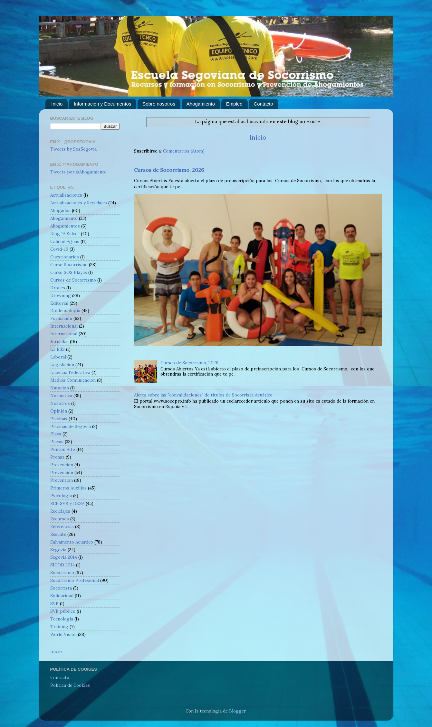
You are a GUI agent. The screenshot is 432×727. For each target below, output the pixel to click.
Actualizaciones (66, 195)
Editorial (59, 303)
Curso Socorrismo (69, 264)
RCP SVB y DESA (67, 503)
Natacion (59, 388)
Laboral (58, 357)
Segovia (58, 550)
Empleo (234, 104)
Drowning (60, 295)
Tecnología (61, 619)
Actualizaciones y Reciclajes (78, 203)
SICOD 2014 (62, 565)
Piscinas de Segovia (70, 426)
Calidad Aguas (64, 241)
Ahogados (60, 210)
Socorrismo (62, 572)
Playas (56, 441)
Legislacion (62, 365)
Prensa (57, 457)
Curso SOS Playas (68, 272)
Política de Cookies (70, 685)
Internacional (64, 326)
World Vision (63, 634)
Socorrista (61, 588)
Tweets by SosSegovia (73, 149)
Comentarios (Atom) (184, 151)
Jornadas (59, 341)
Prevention (61, 480)
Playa (55, 434)
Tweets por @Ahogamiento (78, 172)
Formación (61, 318)
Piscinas (58, 419)
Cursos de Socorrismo (73, 280)
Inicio (56, 104)
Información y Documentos (102, 104)
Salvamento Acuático (71, 542)
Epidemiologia (65, 310)
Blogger (237, 711)
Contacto (263, 104)
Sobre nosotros (158, 104)
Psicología (61, 496)
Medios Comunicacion (73, 380)
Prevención (61, 472)
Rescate (58, 534)
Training (59, 626)
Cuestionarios (64, 257)
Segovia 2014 (63, 557)
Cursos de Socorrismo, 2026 (169, 170)
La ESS (57, 349)
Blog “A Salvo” (65, 234)
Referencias (62, 526)
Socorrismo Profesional (74, 580)
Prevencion (61, 465)
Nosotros (60, 403)
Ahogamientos (65, 226)
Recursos (59, 519)
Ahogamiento (201, 104)
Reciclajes (60, 511)
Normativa (61, 395)
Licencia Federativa (70, 372)
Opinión (58, 411)
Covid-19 (59, 249)
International (63, 334)
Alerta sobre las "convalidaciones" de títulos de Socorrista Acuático (203, 395)
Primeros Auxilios (68, 488)
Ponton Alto (62, 449)
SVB (54, 603)
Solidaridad (61, 596)
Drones (57, 288)
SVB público (62, 611)
